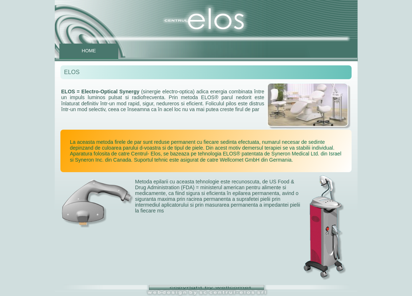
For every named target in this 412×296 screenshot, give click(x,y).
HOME (89, 50)
